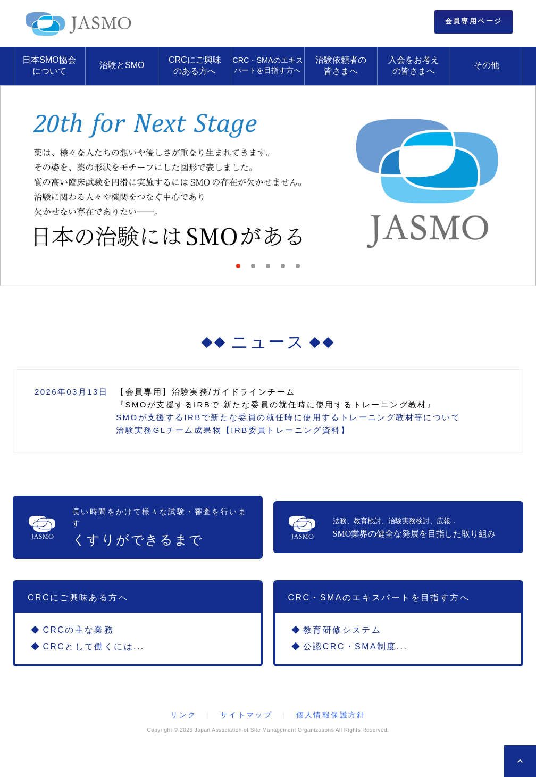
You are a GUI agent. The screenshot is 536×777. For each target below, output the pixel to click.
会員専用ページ (473, 21)
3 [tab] (271, 269)
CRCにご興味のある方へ (195, 65)
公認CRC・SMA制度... (355, 646)
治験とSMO (121, 65)
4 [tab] (286, 269)
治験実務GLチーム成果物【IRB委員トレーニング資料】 (233, 430)
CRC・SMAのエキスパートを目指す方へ (267, 65)
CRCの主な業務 (78, 629)
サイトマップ (246, 715)
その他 (486, 65)
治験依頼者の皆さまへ (340, 65)
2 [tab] (256, 269)
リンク (183, 715)
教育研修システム (342, 629)
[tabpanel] (268, 186)
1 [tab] (241, 269)
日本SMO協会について (49, 65)
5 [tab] (301, 269)
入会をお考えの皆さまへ (413, 65)
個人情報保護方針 (331, 715)
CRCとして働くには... (93, 646)
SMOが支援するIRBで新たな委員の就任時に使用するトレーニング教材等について (288, 417)
